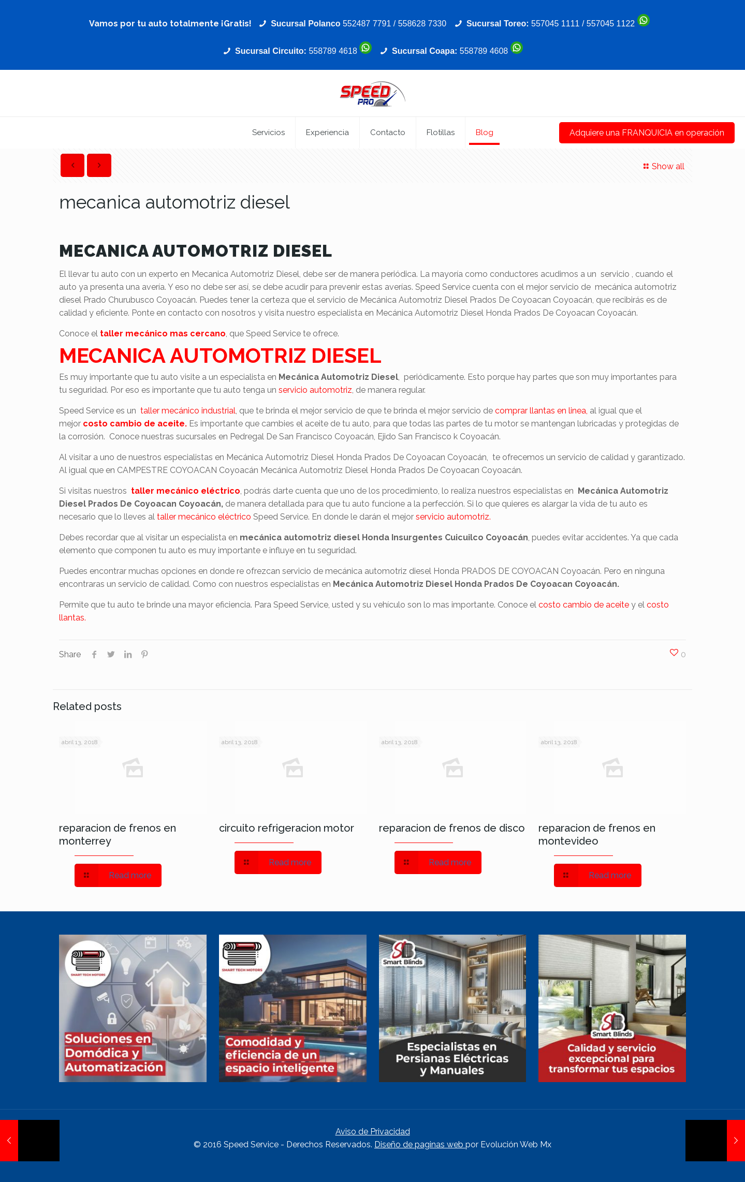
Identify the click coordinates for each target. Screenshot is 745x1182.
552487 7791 (367, 23)
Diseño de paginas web (419, 1144)
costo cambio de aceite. (135, 424)
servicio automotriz (315, 390)
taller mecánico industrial (188, 411)
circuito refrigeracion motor (286, 828)
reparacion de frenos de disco (452, 828)
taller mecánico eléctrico (185, 491)
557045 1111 (555, 23)
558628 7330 (422, 23)
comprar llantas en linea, (541, 411)
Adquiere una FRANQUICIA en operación (646, 133)
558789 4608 (484, 51)
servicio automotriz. (453, 517)
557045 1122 (611, 23)
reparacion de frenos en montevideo (596, 834)
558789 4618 (333, 51)
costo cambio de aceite (583, 605)
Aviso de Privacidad (372, 1131)
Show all (662, 166)
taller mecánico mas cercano (163, 333)
